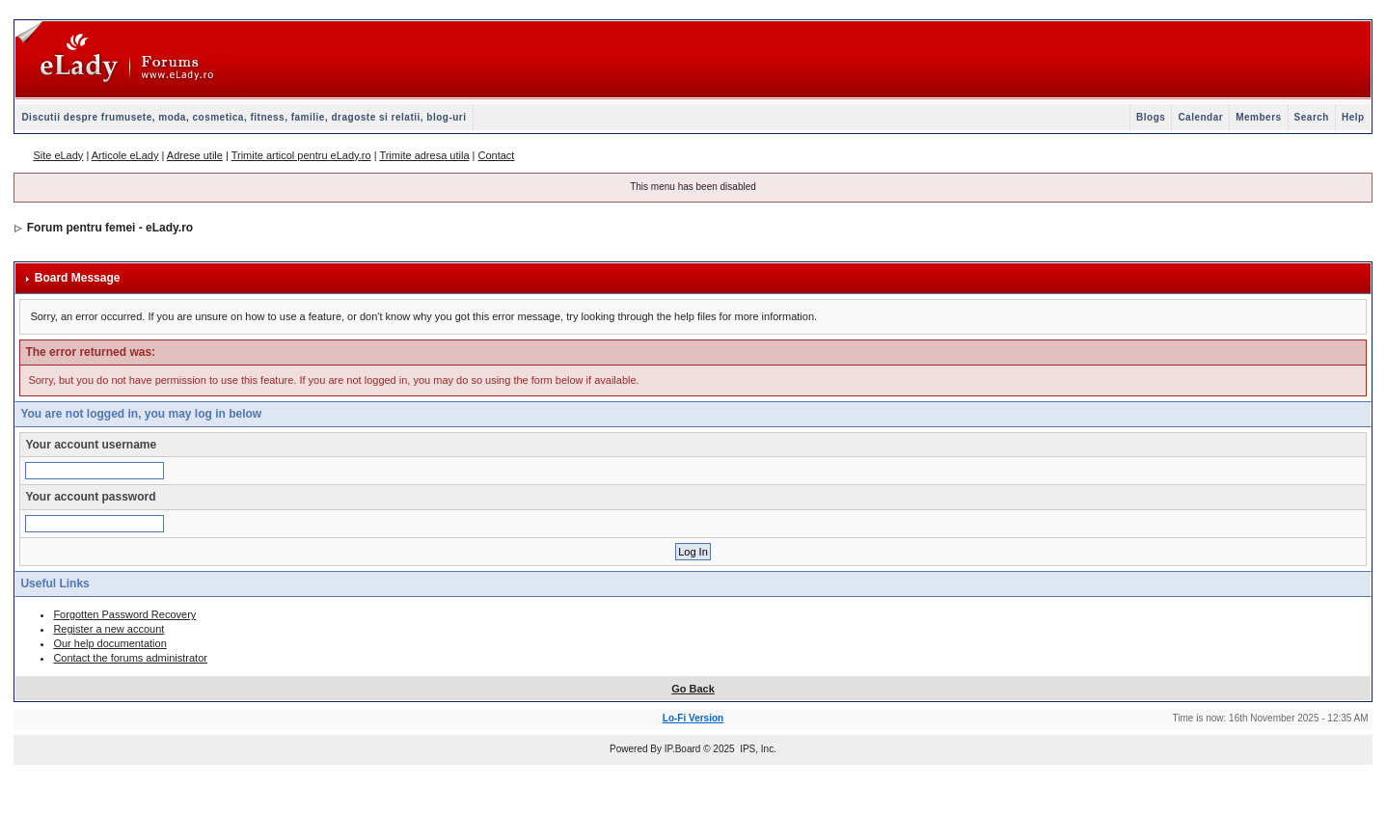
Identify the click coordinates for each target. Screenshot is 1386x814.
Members (1258, 117)
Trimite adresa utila (424, 155)
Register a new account (108, 629)
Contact (495, 155)
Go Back (693, 688)
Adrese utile (195, 155)
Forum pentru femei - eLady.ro (110, 227)
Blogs (1150, 117)
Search (1311, 117)
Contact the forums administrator (130, 658)
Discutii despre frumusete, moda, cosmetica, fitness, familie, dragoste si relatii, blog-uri (243, 117)
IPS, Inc (757, 749)
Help (1353, 117)
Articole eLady (125, 155)
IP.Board (683, 749)
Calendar (1200, 117)
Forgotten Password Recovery (124, 614)
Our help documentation (109, 643)
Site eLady (58, 155)
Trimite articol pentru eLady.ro (301, 155)
